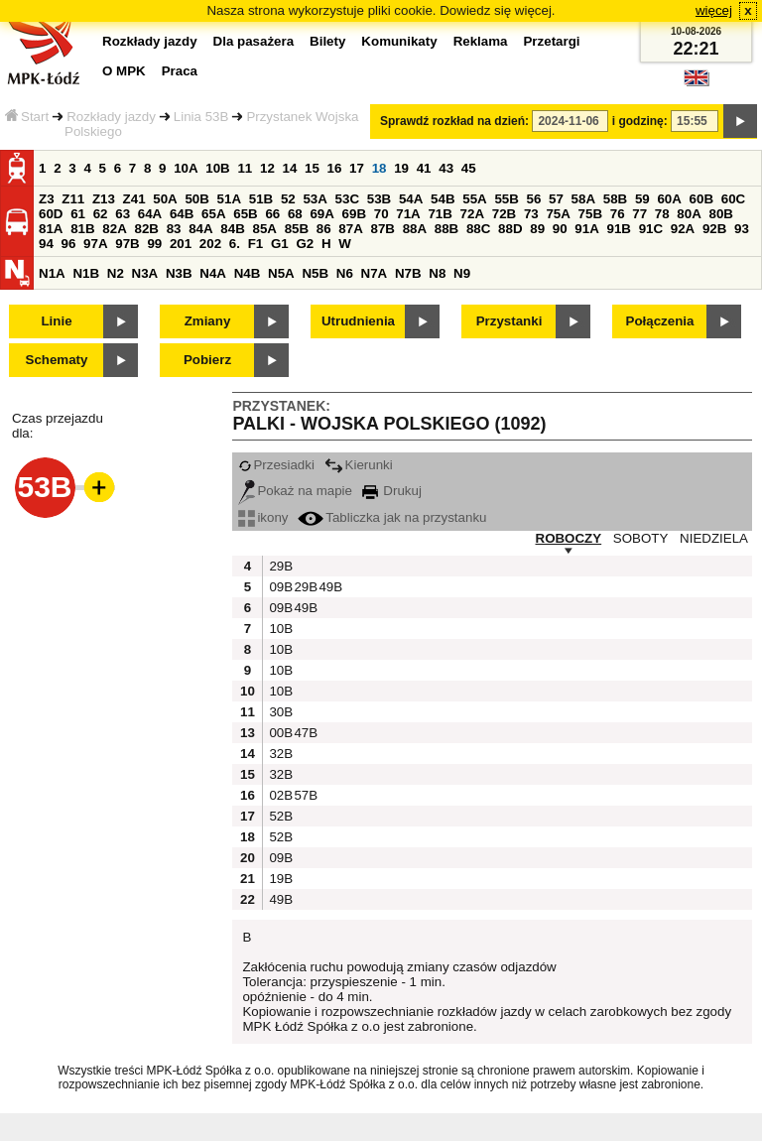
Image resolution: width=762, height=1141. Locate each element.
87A (350, 228)
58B (615, 198)
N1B (85, 273)
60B (701, 198)
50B (196, 198)
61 (77, 213)
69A (321, 213)
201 (180, 243)
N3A (145, 273)
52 (288, 198)
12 (267, 168)
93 (741, 228)
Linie (56, 321)
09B (279, 586)
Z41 (134, 198)
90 (560, 228)
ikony (263, 517)
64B (181, 213)
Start (27, 116)
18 (379, 168)
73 (531, 213)
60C (733, 198)
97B (127, 243)
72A (472, 213)
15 (312, 168)
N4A (212, 273)
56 (534, 198)
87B (382, 228)
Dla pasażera (254, 41)
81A (51, 228)
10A (185, 168)
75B (590, 213)
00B (279, 732)
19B (279, 878)
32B (279, 753)
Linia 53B (201, 116)
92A (683, 228)
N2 (115, 273)
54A (411, 198)
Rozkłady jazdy (111, 116)
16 (334, 168)
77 (639, 213)
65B (245, 213)
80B (721, 213)
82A (114, 228)
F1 (256, 243)
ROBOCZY (569, 538)
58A (583, 198)
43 (446, 168)
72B (504, 213)
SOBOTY (641, 538)
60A (669, 198)
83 (174, 228)
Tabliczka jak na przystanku (392, 517)
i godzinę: (640, 121)
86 (324, 228)
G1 (280, 243)
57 (556, 198)
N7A (374, 273)
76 (617, 213)
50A (165, 198)
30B (279, 711)
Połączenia (660, 321)
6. (234, 243)
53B (379, 198)
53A (314, 198)
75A (558, 213)
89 (537, 228)
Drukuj (392, 490)
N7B (408, 273)
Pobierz (207, 359)
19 (401, 168)
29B (279, 566)
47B (304, 732)
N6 (344, 273)
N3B (179, 273)
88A (415, 228)
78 (662, 213)
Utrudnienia (358, 321)
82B (146, 228)
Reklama (480, 41)
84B (232, 228)
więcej (714, 10)
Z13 (103, 198)
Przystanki (509, 321)
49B (328, 586)
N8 (437, 273)
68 (295, 213)
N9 (461, 273)
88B (446, 228)
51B (261, 198)
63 (122, 213)
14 (290, 168)
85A (264, 228)
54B (442, 198)
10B (217, 168)
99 (154, 243)
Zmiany (208, 321)
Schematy (57, 359)
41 (424, 168)
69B (354, 213)
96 (69, 243)
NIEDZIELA (714, 538)
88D (510, 228)
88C (478, 228)
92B (714, 228)
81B (82, 228)
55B (506, 198)
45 (468, 168)
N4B (247, 273)
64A (150, 213)
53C (347, 198)
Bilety (327, 41)
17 (356, 168)
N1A (52, 273)
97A (95, 243)
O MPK (124, 70)
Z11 (73, 198)
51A (229, 198)
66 (272, 213)
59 (642, 198)
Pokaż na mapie (295, 490)
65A (213, 213)
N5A (281, 273)
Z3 (47, 198)
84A (200, 228)
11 (244, 168)
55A (474, 198)
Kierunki (358, 464)
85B (297, 228)
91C (651, 228)
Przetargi (551, 41)
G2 (305, 243)
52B (279, 816)
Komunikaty (399, 41)
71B (439, 213)
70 (381, 213)
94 (46, 243)
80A (688, 213)
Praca (179, 70)
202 (210, 243)
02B (279, 795)
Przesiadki (276, 464)
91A (586, 228)
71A (408, 213)
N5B (315, 273)
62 (100, 213)
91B (618, 228)
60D (51, 213)
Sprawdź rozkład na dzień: (454, 121)
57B (304, 795)
